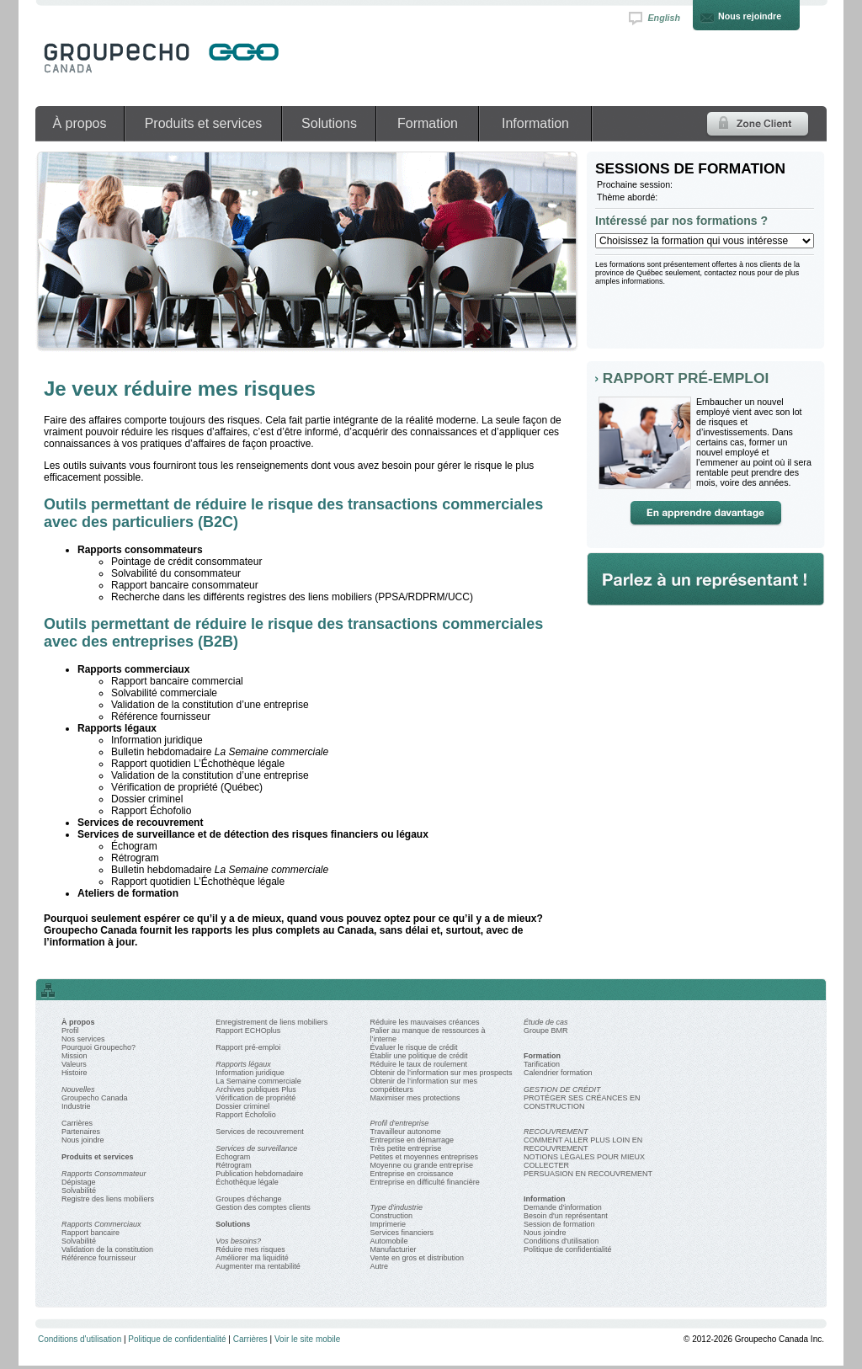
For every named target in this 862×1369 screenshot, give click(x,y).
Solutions (329, 123)
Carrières (77, 1123)
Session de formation (559, 1224)
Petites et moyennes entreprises (424, 1157)
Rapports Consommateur (103, 1173)
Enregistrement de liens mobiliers (271, 1022)
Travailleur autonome (405, 1131)
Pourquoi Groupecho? (98, 1047)
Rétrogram (234, 1165)
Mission (74, 1056)
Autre (379, 1266)
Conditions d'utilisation (561, 1241)
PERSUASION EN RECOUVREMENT (588, 1173)
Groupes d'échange (248, 1199)
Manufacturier (393, 1249)
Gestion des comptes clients (263, 1207)
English (664, 18)
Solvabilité (78, 1190)
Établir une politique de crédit (418, 1056)
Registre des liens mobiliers (107, 1199)
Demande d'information (563, 1207)
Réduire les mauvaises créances (424, 1022)
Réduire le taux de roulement (418, 1064)
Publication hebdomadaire (259, 1173)
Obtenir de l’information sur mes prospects (441, 1072)
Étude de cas (546, 1022)
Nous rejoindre (749, 16)
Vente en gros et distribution (417, 1258)
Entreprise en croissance (411, 1173)
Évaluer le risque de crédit (413, 1047)
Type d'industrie (396, 1207)
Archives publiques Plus (256, 1089)
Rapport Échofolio (246, 1115)
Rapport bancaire (90, 1232)
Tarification (542, 1064)
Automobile (388, 1241)
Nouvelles (78, 1089)
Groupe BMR (546, 1030)
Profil (70, 1030)
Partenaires (80, 1131)
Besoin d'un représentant (566, 1216)
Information (535, 123)
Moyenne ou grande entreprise (421, 1165)
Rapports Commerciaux (101, 1224)
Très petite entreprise (405, 1148)
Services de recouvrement (260, 1131)
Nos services (83, 1039)
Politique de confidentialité (568, 1249)
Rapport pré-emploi (248, 1047)
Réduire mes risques (250, 1249)
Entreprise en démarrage (412, 1140)
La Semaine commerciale (258, 1081)
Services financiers (402, 1232)
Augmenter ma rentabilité (258, 1266)
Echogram (233, 1157)
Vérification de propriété (255, 1098)
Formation (427, 123)
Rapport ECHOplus (248, 1030)
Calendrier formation (558, 1072)
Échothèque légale (247, 1182)
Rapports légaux (243, 1064)
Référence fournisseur (98, 1258)
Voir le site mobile (307, 1339)
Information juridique (250, 1072)
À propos (79, 123)
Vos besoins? (238, 1241)
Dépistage (78, 1182)
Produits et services (204, 123)
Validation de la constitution (107, 1249)
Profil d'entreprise (399, 1123)
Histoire (74, 1072)
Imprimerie (388, 1224)
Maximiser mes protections (415, 1098)
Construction (391, 1216)
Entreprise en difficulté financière (424, 1182)
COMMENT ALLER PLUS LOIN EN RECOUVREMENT (583, 1144)
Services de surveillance (256, 1148)
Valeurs (74, 1064)
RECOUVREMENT (556, 1131)
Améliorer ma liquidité (252, 1258)
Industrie (76, 1106)
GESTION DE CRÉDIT (562, 1089)
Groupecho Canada (94, 1098)
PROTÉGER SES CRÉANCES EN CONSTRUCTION (582, 1102)
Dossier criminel (242, 1106)
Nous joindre (82, 1140)
